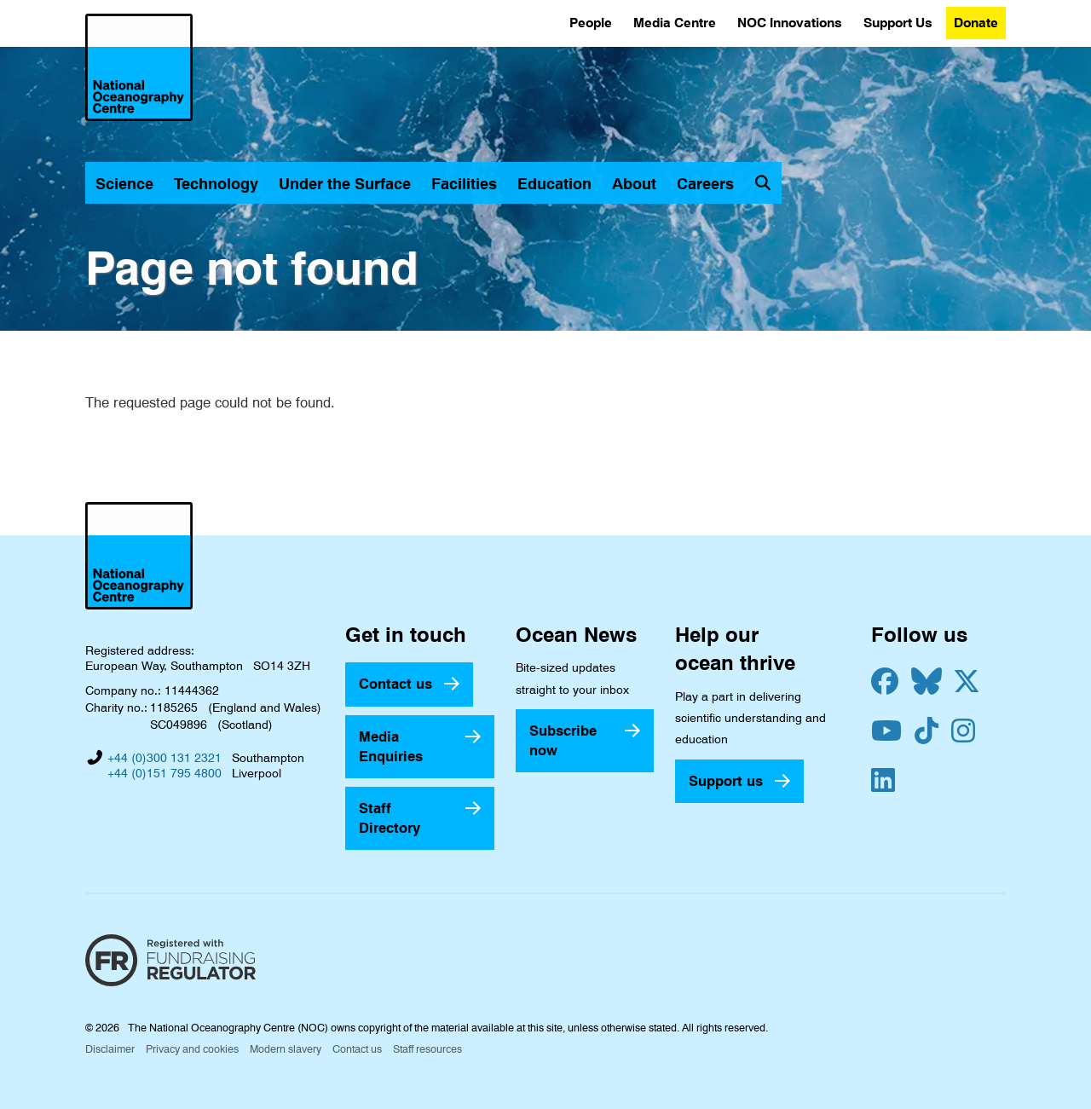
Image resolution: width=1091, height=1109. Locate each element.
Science (124, 184)
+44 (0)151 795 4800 (164, 773)
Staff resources (427, 1049)
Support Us (897, 22)
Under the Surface (345, 184)
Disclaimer (110, 1049)
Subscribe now (563, 740)
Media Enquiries (391, 746)
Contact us (395, 683)
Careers (705, 184)
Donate (976, 22)
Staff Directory (389, 818)
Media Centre (674, 22)
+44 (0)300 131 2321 (164, 758)
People (590, 22)
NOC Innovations (789, 22)
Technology (216, 184)
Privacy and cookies (192, 1049)
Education (554, 184)
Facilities (464, 184)
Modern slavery (285, 1049)
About (634, 184)
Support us (726, 780)
